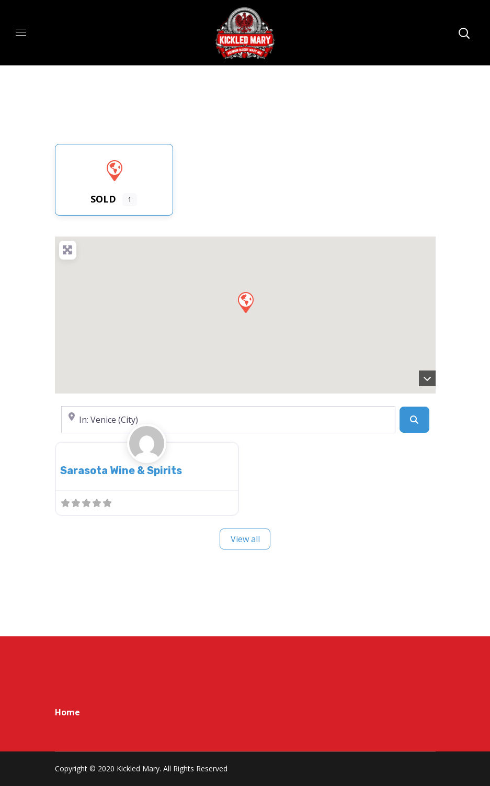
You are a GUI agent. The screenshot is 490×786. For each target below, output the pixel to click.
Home (67, 712)
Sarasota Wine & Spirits (121, 470)
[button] (245, 302)
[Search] (414, 420)
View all (245, 539)
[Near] (228, 419)
